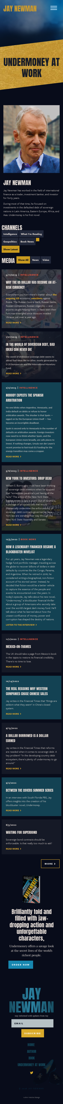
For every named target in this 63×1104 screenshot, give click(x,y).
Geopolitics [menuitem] (10, 241)
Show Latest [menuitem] (10, 249)
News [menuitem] (35, 260)
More (49, 863)
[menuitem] (37, 239)
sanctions (37, 298)
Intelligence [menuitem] (10, 234)
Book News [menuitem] (27, 241)
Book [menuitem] (32, 1057)
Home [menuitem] (31, 1044)
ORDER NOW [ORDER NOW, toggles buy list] (21, 964)
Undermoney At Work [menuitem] (31, 1064)
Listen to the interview (20, 624)
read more (12, 373)
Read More (12, 322)
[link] (31, 1072)
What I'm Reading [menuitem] (31, 234)
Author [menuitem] (31, 1051)
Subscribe (32, 1033)
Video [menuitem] (46, 260)
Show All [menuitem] (23, 260)
